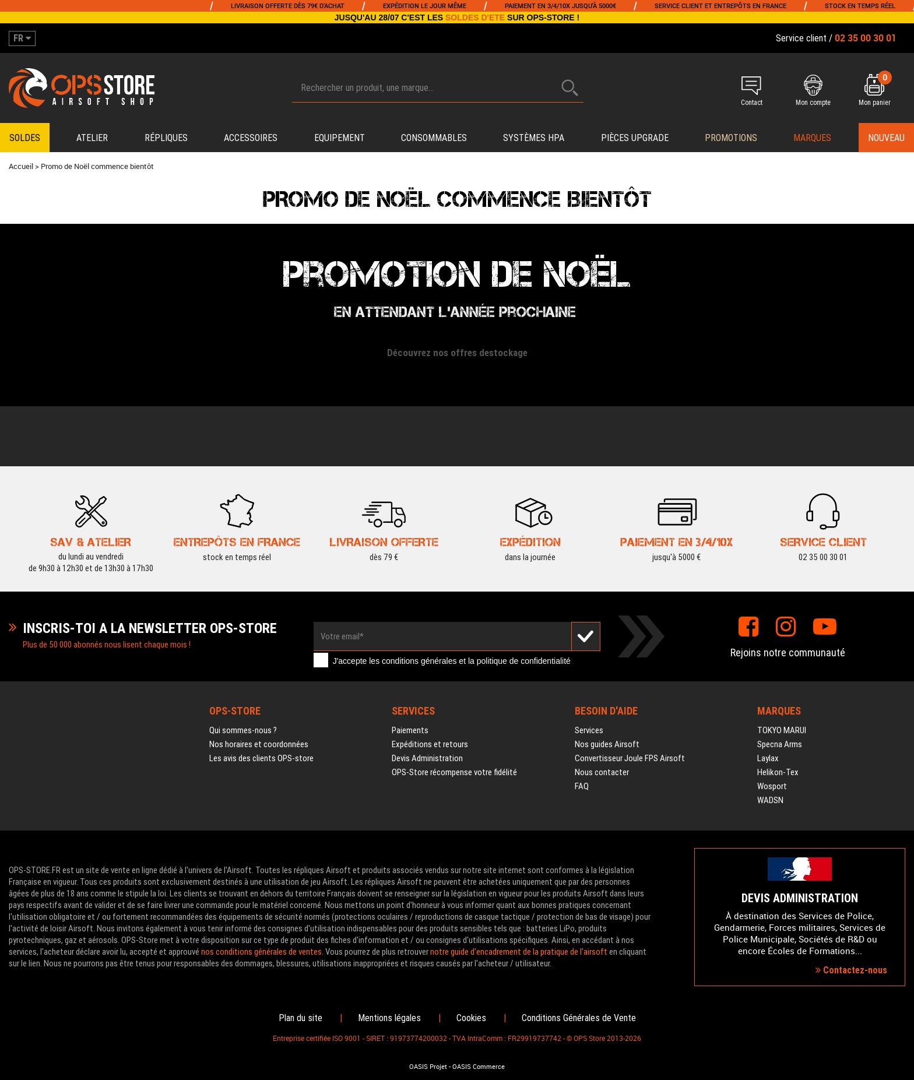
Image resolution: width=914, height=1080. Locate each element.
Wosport (772, 786)
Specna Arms (779, 744)
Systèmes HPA (533, 137)
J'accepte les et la (452, 661)
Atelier (92, 137)
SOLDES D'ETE (475, 17)
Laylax (768, 758)
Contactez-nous (851, 970)
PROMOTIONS (731, 137)
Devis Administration (427, 758)
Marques (812, 137)
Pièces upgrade (635, 137)
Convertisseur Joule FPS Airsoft (630, 758)
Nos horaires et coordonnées (258, 744)
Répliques (166, 137)
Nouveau (886, 137)
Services (589, 730)
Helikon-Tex (778, 772)
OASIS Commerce (478, 1067)
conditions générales (419, 661)
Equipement (339, 137)
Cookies (471, 1017)
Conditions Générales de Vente (579, 1017)
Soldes (24, 137)
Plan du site (300, 1017)
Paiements (410, 730)
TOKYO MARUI (781, 730)
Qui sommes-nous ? (243, 730)
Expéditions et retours (430, 744)
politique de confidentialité (524, 661)
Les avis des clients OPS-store (261, 758)
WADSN (770, 800)
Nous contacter (602, 772)
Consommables (434, 137)
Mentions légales (389, 1017)
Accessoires (250, 137)
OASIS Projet (428, 1067)
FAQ (582, 786)
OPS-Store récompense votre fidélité (454, 772)
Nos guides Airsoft (607, 744)
